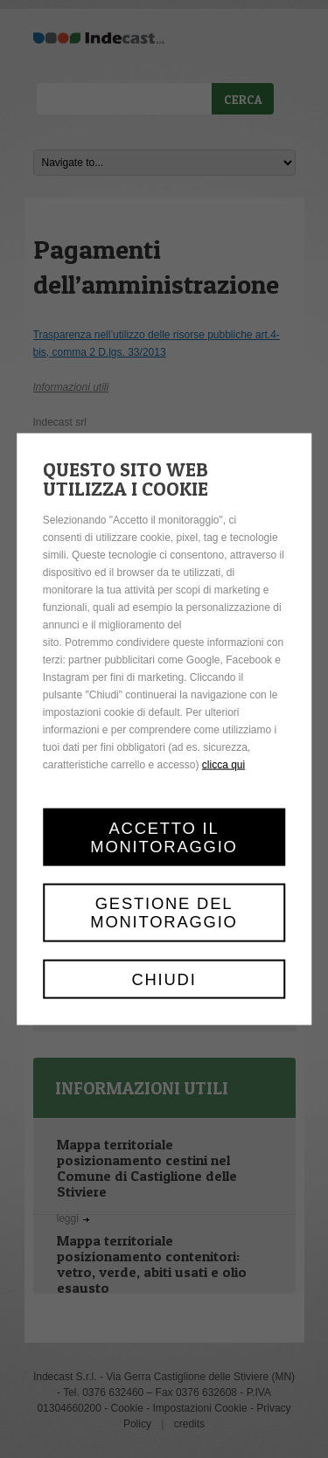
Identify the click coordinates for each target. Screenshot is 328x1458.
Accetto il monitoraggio (163, 837)
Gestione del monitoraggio (163, 912)
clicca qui (223, 765)
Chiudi (163, 978)
